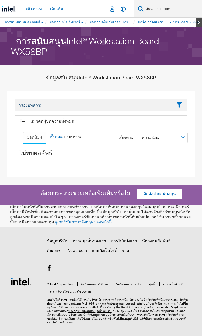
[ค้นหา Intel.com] (173, 9)
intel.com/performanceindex (151, 307)
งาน (125, 250)
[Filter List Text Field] (94, 106)
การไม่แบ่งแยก (124, 241)
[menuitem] (65, 22)
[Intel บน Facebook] (49, 268)
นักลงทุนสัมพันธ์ (156, 241)
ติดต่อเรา (55, 250)
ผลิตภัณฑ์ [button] (34, 9)
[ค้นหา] (141, 9)
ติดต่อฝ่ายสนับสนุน (159, 193)
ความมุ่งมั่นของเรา (89, 241)
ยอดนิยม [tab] (34, 137)
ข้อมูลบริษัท (57, 241)
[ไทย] (123, 9)
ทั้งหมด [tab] (56, 137)
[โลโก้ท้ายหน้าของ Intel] (21, 281)
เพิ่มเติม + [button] (58, 9)
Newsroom (77, 250)
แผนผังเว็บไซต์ (104, 250)
